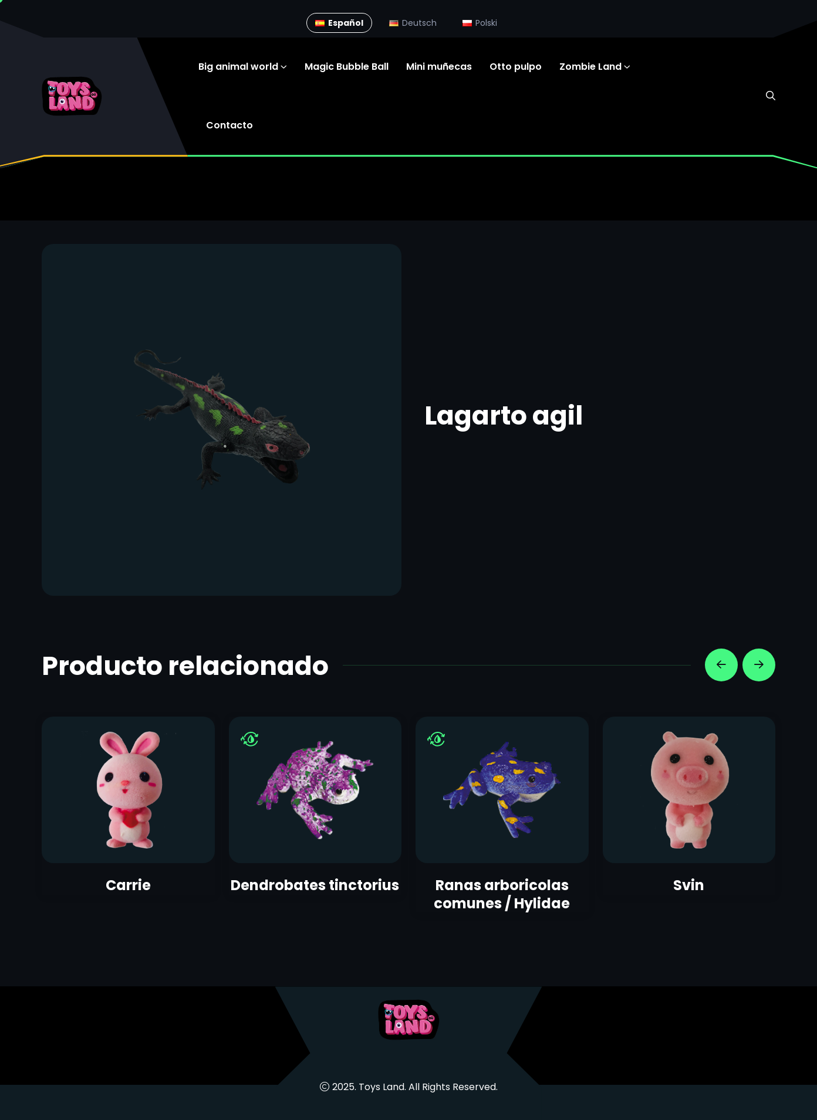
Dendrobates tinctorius (315, 885)
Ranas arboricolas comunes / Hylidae (502, 894)
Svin (688, 885)
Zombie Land (590, 66)
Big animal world (238, 66)
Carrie (128, 885)
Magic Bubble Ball (347, 66)
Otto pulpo (515, 66)
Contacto (229, 125)
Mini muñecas (439, 66)
